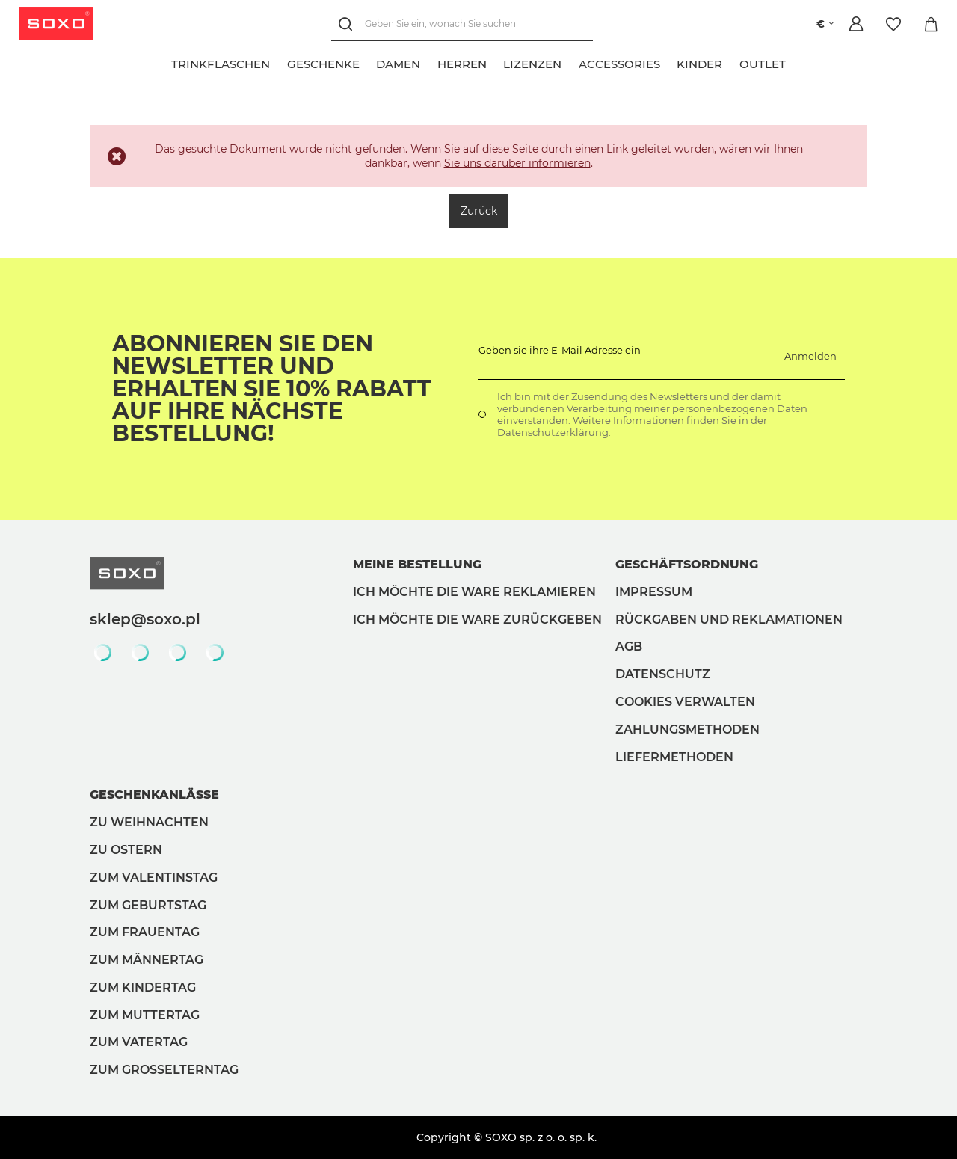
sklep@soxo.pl (145, 619)
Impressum (653, 592)
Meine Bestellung (417, 564)
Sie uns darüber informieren (517, 163)
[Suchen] (348, 24)
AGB (628, 646)
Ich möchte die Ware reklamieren (474, 592)
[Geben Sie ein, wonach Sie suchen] (462, 24)
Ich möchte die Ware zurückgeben (477, 619)
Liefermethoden (674, 757)
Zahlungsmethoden (687, 729)
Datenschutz (662, 674)
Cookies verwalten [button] (685, 702)
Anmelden (810, 356)
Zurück (479, 211)
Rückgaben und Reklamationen (729, 619)
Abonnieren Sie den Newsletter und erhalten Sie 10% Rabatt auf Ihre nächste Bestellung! (271, 389)
